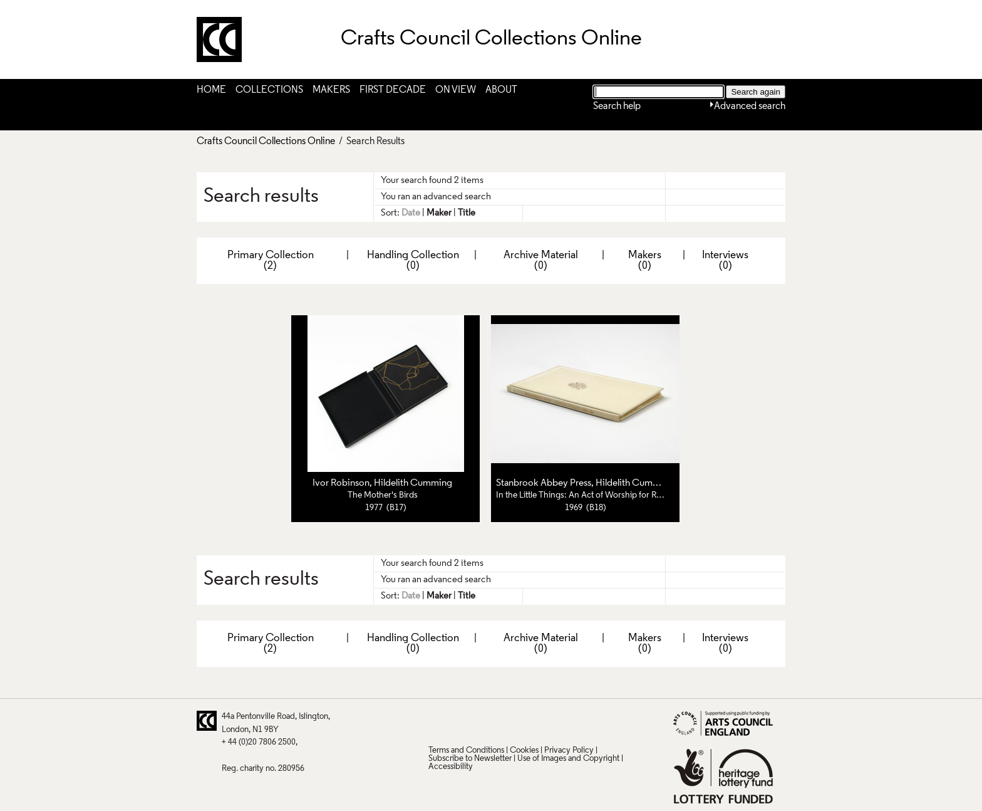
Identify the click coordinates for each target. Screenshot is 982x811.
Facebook (486, 721)
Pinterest (462, 721)
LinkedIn (510, 721)
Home (211, 90)
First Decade (392, 90)
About (501, 90)
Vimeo (535, 721)
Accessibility (450, 767)
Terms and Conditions (466, 750)
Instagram (559, 721)
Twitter (437, 721)
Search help (617, 107)
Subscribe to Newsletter (470, 759)
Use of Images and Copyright (568, 759)
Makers (331, 90)
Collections (269, 90)
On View (455, 90)
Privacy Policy (569, 750)
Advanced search (749, 107)
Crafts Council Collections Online (266, 142)
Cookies (524, 750)
